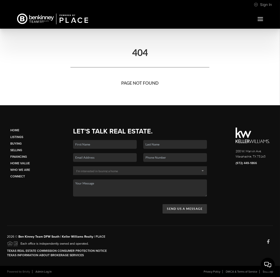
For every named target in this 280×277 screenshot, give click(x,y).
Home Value (20, 163)
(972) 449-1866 (246, 163)
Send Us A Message (185, 208)
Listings (16, 137)
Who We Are (20, 170)
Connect (17, 176)
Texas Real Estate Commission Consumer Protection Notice (57, 251)
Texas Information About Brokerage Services (45, 255)
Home (14, 130)
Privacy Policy (212, 271)
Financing (18, 157)
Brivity (26, 271)
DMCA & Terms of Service (241, 271)
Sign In (263, 4)
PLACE (100, 236)
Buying (16, 144)
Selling (16, 150)
